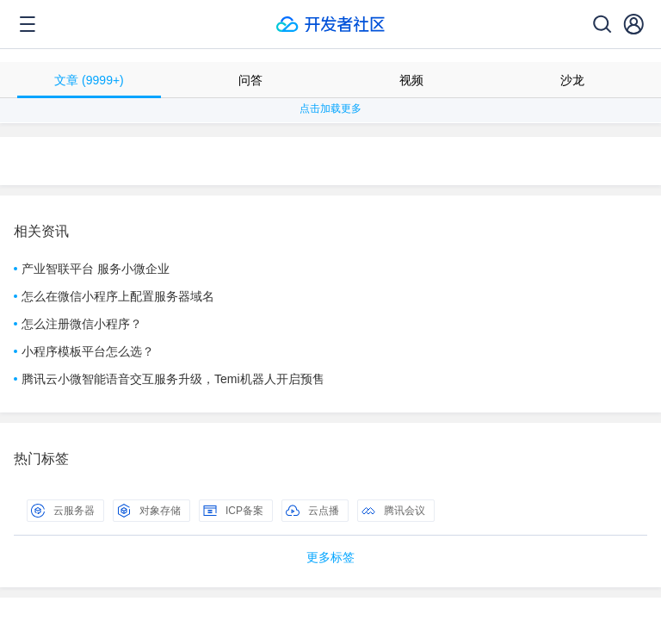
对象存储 (149, 511)
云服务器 (63, 511)
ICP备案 (233, 511)
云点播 (312, 511)
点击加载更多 (330, 108)
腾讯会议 (393, 511)
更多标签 (330, 557)
